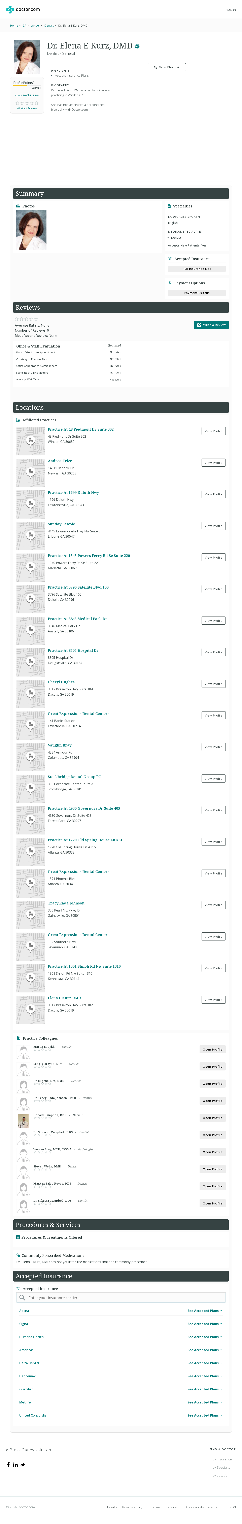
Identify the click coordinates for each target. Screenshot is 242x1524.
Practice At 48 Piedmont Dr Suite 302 (81, 429)
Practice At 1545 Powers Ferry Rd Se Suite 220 (89, 555)
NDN (233, 1507)
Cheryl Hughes (61, 682)
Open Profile (212, 1049)
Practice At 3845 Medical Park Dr (77, 619)
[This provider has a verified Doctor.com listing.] (137, 45)
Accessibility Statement (203, 1507)
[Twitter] (22, 1464)
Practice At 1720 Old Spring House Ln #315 (86, 840)
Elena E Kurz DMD (64, 998)
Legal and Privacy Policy (124, 1507)
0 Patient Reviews (27, 108)
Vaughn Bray (59, 745)
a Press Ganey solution (28, 1450)
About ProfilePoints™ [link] (27, 95)
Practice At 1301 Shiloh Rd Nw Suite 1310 (84, 966)
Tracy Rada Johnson (66, 903)
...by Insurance (221, 1459)
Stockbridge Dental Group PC (74, 776)
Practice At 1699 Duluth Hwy (73, 492)
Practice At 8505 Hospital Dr (73, 650)
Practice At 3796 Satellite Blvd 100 (78, 587)
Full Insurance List (197, 269)
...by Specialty (220, 1467)
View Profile (213, 431)
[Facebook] (8, 1464)
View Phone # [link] (167, 67)
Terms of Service (164, 1507)
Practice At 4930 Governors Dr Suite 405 (84, 808)
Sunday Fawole (61, 524)
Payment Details (197, 293)
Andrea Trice (60, 461)
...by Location (220, 1475)
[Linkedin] (15, 1464)
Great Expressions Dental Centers (78, 713)
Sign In (231, 10)
